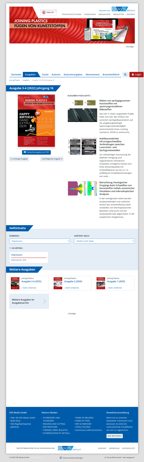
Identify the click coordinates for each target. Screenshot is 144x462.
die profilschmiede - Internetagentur (121, 457)
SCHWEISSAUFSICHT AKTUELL (56, 433)
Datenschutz (128, 448)
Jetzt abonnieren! (115, 436)
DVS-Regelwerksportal (21, 424)
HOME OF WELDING (84, 417)
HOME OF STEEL (82, 420)
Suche (45, 74)
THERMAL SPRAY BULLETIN (55, 430)
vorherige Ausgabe (19, 159)
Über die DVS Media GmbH (23, 417)
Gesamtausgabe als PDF (36, 152)
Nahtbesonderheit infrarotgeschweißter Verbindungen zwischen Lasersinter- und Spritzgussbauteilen (111, 144)
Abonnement (92, 74)
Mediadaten (104, 14)
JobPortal (15, 427)
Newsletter (118, 14)
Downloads (90, 14)
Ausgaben (30, 74)
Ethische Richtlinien (71, 14)
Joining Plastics (14, 80)
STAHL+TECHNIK (82, 427)
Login (136, 74)
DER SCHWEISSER (83, 424)
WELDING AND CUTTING (54, 424)
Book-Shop (15, 420)
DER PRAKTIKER (50, 427)
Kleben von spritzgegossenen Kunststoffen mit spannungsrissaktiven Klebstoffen (114, 105)
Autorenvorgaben (73, 74)
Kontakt (131, 14)
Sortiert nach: (82, 236)
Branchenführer (111, 74)
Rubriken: (14, 236)
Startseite (16, 74)
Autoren (56, 74)
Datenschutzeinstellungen (73, 458)
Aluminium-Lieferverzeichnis (88, 430)
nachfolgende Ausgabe (52, 159)
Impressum (16, 254)
